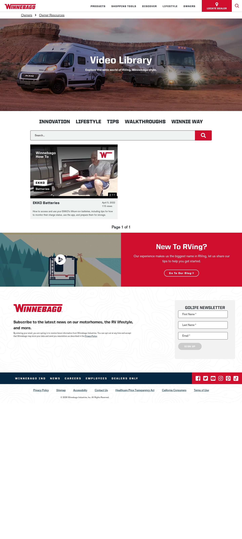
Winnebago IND (30, 378)
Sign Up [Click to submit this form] (189, 346)
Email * (186, 335)
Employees (96, 378)
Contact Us (101, 390)
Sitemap (61, 390)
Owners (189, 6)
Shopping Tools (123, 6)
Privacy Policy (91, 336)
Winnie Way (187, 121)
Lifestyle (170, 6)
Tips (113, 121)
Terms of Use (201, 390)
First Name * (189, 314)
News (55, 378)
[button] (74, 171)
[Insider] (1, 12)
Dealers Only (125, 378)
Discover (149, 6)
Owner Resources (52, 15)
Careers (73, 378)
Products (98, 6)
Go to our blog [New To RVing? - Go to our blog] (180, 273)
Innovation (54, 121)
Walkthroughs (145, 121)
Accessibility (80, 390)
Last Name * (189, 325)
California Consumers (174, 390)
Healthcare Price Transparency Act (134, 390)
